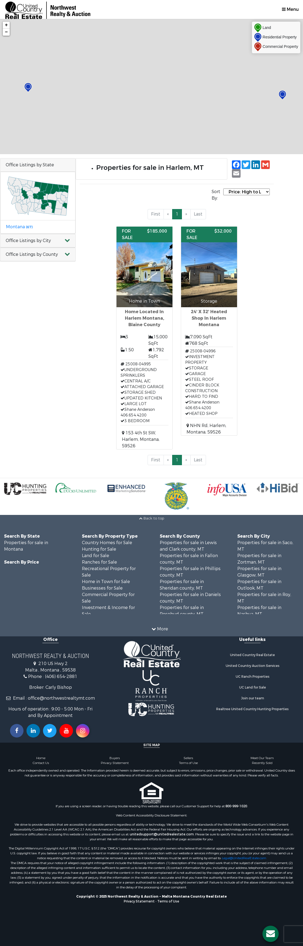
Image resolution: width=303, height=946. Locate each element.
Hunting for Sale (99, 549)
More (160, 629)
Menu (290, 9)
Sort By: (216, 195)
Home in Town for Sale (106, 581)
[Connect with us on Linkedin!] (33, 730)
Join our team (252, 698)
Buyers (114, 758)
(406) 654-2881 (61, 676)
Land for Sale (95, 555)
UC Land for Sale (252, 687)
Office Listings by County (32, 254)
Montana (19, 227)
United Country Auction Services (252, 666)
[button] (37, 240)
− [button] (6, 32)
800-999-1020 (236, 806)
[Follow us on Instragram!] (82, 730)
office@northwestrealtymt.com (61, 698)
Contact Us (41, 763)
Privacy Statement (115, 763)
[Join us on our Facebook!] (17, 730)
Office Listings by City (28, 240)
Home (40, 758)
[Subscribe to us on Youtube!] (66, 730)
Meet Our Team (262, 758)
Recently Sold (262, 763)
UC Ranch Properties (252, 676)
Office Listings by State (30, 165)
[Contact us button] (270, 934)
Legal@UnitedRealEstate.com (244, 858)
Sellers (188, 758)
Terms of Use (188, 763)
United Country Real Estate (252, 655)
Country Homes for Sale (107, 542)
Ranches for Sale (99, 562)
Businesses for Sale (102, 588)
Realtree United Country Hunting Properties (252, 709)
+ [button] (6, 25)
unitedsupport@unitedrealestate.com (162, 834)
